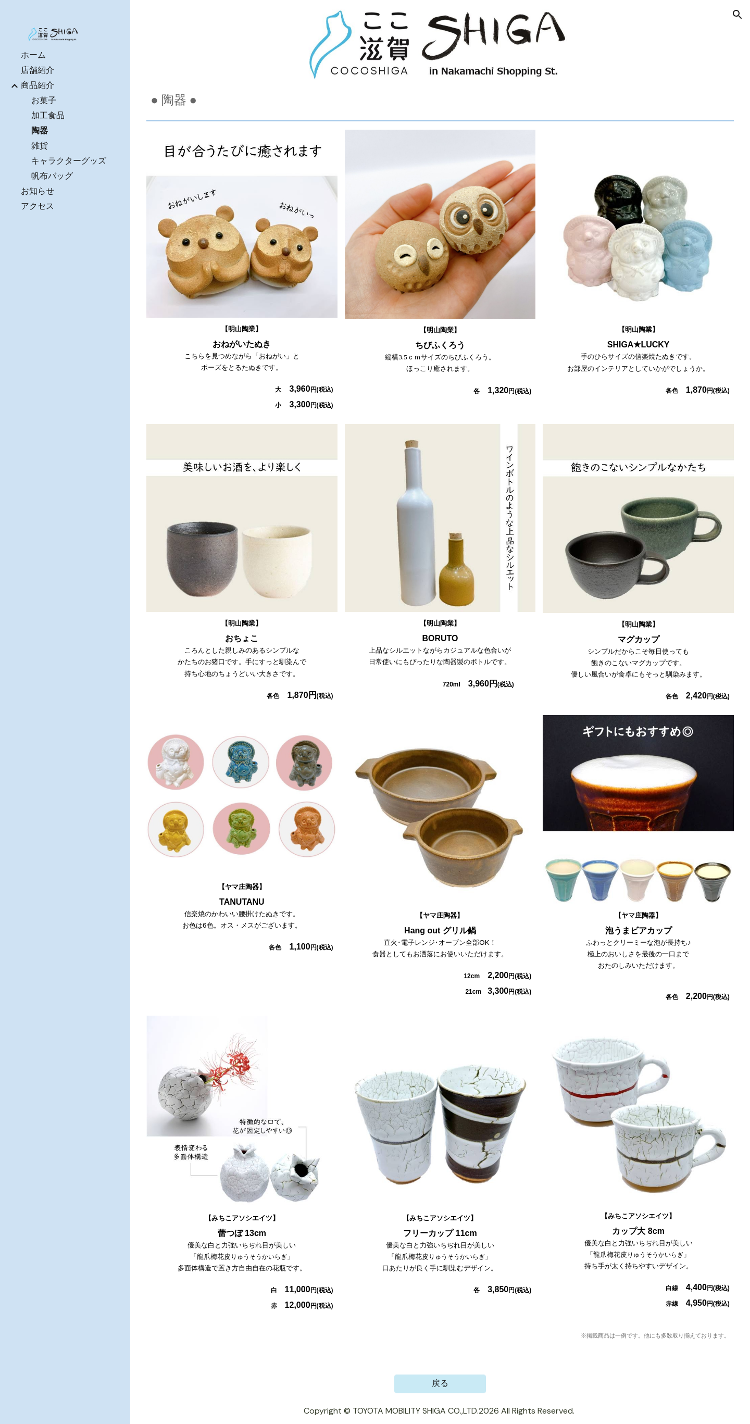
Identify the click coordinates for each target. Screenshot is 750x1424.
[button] (737, 14)
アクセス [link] (37, 206)
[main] (440, 100)
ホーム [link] (33, 55)
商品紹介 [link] (37, 85)
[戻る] (440, 1383)
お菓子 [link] (43, 100)
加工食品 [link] (48, 115)
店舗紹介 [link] (37, 70)
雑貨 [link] (39, 145)
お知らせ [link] (37, 190)
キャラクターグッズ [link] (68, 160)
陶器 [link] (39, 130)
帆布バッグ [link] (52, 175)
